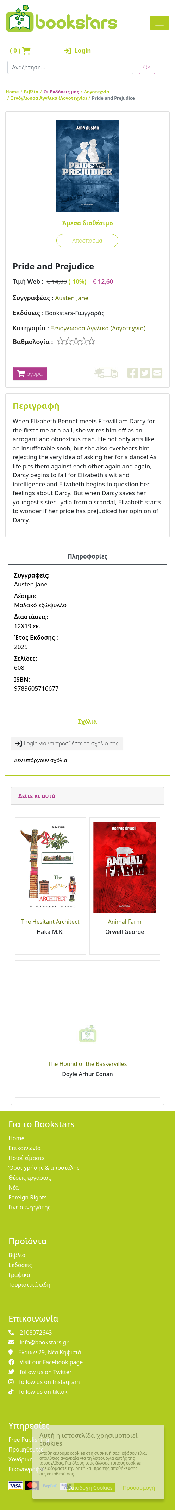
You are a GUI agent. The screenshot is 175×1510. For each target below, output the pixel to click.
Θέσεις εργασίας (29, 1177)
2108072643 (30, 1332)
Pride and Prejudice (113, 98)
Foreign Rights (27, 1197)
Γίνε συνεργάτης (29, 1207)
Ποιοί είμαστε (26, 1158)
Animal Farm (125, 921)
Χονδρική (20, 1459)
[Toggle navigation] (159, 23)
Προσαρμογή (139, 1487)
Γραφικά (19, 1275)
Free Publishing (28, 1439)
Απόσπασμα (87, 240)
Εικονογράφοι (26, 1469)
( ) (20, 50)
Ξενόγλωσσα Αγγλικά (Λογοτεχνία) (49, 98)
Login (77, 50)
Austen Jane (71, 298)
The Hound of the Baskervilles (87, 1064)
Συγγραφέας (31, 297)
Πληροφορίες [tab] (87, 556)
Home (12, 91)
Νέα (13, 1187)
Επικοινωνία (24, 1148)
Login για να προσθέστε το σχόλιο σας (67, 743)
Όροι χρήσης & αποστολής (44, 1168)
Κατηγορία (29, 328)
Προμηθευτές (26, 1449)
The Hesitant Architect (50, 921)
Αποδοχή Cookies (91, 1487)
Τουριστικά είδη (29, 1285)
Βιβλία (31, 91)
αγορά (30, 374)
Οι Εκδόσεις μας (61, 91)
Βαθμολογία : (33, 341)
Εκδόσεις (26, 312)
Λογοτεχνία (97, 91)
